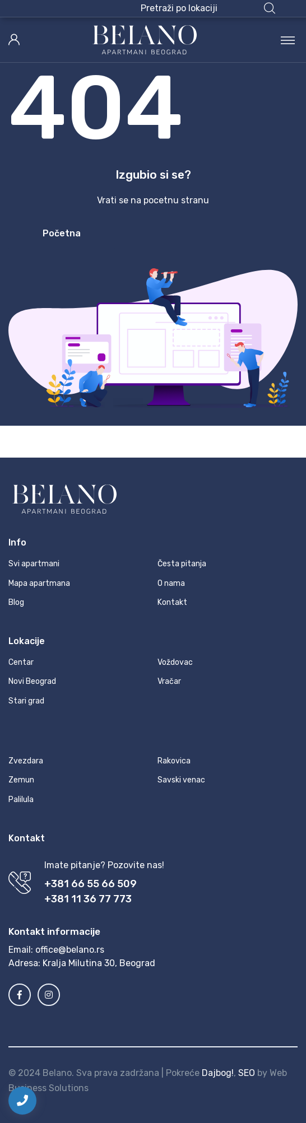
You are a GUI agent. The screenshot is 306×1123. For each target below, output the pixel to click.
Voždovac (175, 662)
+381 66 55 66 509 (90, 884)
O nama (171, 583)
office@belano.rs (69, 949)
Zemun (21, 780)
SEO (246, 1073)
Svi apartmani (33, 564)
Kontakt (172, 602)
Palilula (21, 799)
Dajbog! (218, 1073)
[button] (208, 8)
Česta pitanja (181, 564)
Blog (16, 602)
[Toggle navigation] (288, 39)
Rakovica (174, 761)
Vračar (169, 681)
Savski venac (181, 780)
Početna (62, 233)
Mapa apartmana (39, 583)
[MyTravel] (145, 40)
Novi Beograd (32, 681)
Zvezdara (25, 761)
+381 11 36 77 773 (88, 899)
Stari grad (26, 701)
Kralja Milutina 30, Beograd (99, 963)
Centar (21, 662)
